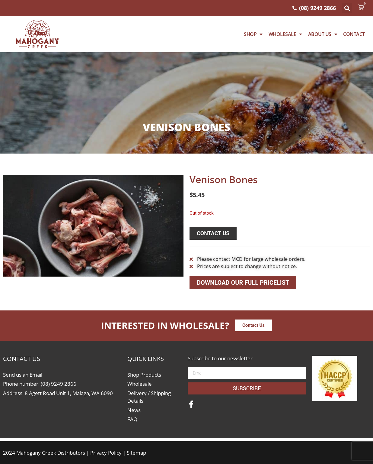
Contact (354, 34)
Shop (253, 34)
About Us (322, 34)
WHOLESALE (285, 34)
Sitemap (136, 452)
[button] (347, 8)
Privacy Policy (106, 452)
